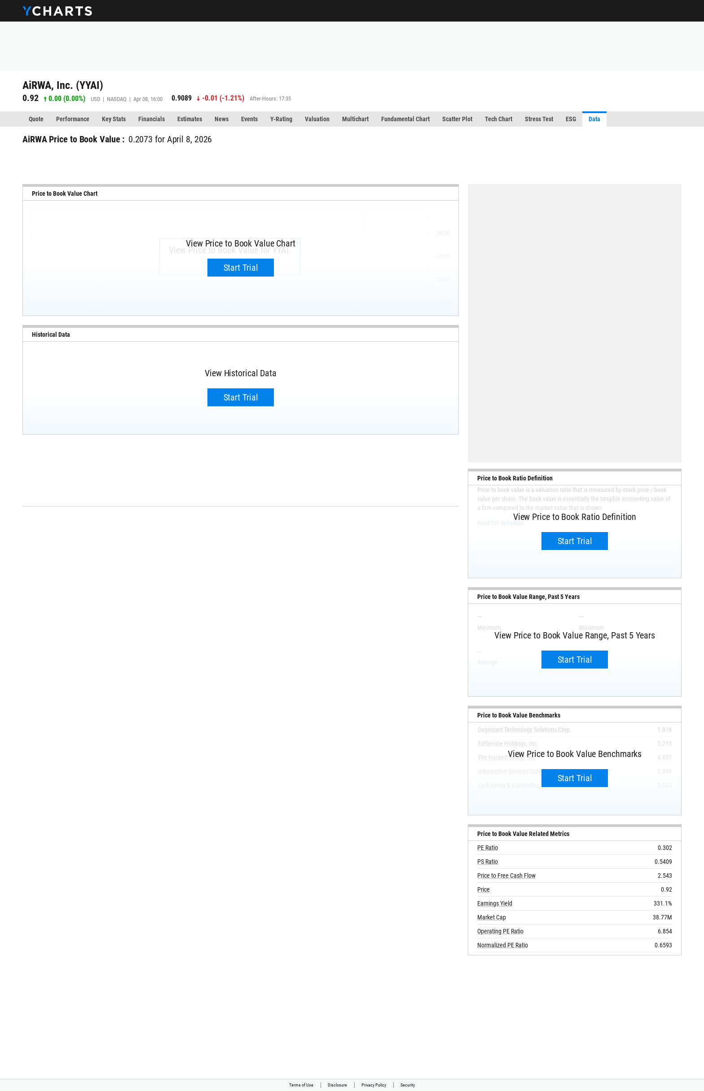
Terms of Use (301, 1084)
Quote (36, 119)
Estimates (189, 119)
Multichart (355, 119)
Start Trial (241, 267)
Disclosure (337, 1084)
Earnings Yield (494, 903)
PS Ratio (487, 861)
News (222, 119)
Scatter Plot (457, 119)
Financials (151, 119)
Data (594, 119)
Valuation (317, 119)
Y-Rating (281, 119)
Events (249, 119)
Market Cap (491, 917)
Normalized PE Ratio (502, 945)
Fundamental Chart (405, 119)
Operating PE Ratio (500, 931)
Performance (72, 119)
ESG (571, 119)
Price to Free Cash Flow (506, 875)
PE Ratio (487, 847)
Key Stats (114, 119)
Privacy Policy (373, 1084)
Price (483, 889)
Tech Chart (498, 119)
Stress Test (539, 119)
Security (407, 1084)
